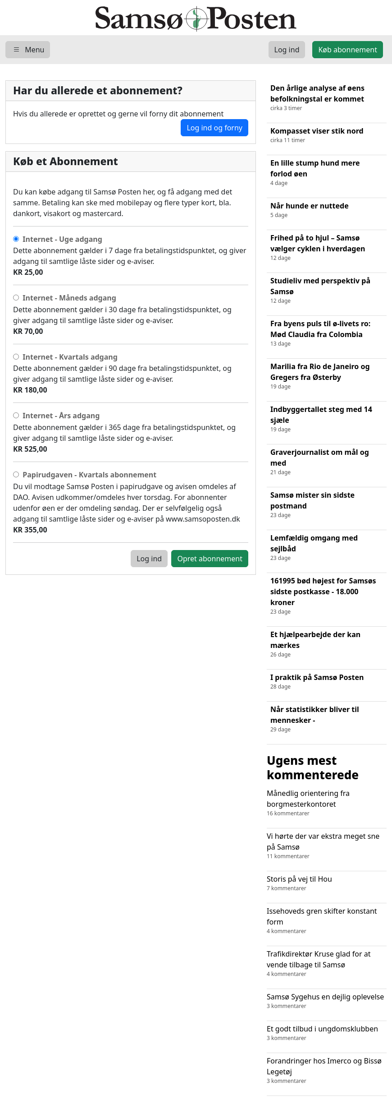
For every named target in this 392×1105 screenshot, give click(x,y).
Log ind (149, 559)
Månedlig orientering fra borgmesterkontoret (327, 803)
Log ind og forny (214, 128)
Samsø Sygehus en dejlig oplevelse (327, 1001)
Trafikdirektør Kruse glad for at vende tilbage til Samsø (327, 963)
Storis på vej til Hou (327, 883)
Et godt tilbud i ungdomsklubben (327, 1033)
